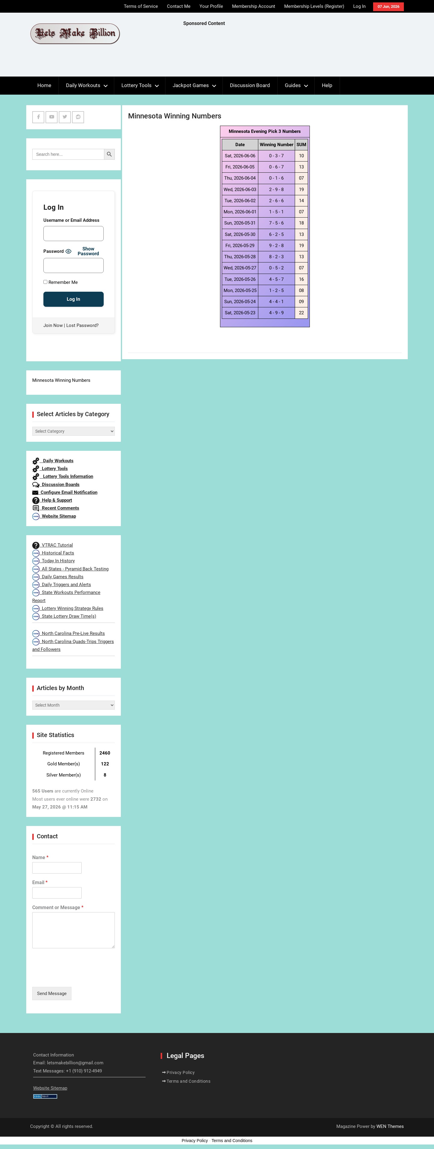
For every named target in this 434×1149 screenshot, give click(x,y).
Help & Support (52, 500)
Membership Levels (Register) (314, 6)
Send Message (52, 993)
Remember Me (60, 282)
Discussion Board (250, 85)
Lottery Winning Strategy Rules (67, 608)
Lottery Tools (136, 85)
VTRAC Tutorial (52, 545)
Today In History (53, 561)
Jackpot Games (191, 85)
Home (44, 85)
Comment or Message (57, 907)
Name (40, 857)
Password (53, 251)
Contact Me (178, 6)
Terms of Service (141, 6)
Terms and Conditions (188, 1081)
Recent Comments (55, 508)
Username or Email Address (71, 220)
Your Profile (211, 6)
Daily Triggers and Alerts (61, 584)
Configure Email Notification (64, 492)
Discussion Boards (56, 484)
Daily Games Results (57, 576)
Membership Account (253, 6)
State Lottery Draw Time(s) (64, 616)
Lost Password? (82, 325)
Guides (293, 85)
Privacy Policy (181, 1072)
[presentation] (78, 977)
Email (40, 882)
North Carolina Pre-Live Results (68, 633)
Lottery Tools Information (62, 476)
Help (327, 85)
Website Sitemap (54, 516)
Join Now (53, 325)
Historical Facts (53, 553)
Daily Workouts (83, 85)
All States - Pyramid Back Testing (70, 569)
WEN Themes (390, 1126)
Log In (359, 6)
